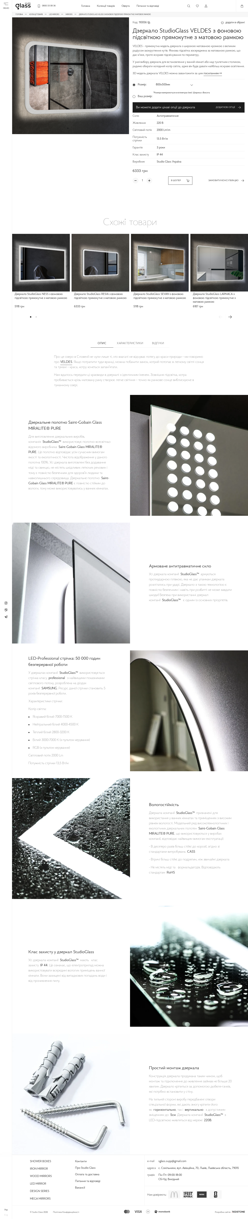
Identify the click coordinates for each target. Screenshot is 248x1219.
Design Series (39, 1191)
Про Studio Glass (85, 1168)
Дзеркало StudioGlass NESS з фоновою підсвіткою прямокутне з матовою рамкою (41, 296)
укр (6, 1210)
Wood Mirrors (41, 1176)
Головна (85, 6)
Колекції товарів (106, 6)
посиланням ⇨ (213, 73)
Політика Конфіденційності (66, 1212)
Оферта (126, 6)
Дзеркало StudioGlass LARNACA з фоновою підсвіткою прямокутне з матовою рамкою (214, 298)
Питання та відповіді (148, 6)
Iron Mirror (39, 1168)
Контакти (81, 1161)
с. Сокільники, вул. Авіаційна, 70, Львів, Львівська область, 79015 (198, 1168)
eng (6, 1215)
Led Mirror (38, 1183)
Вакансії (80, 1187)
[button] (68, 128)
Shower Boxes (40, 1161)
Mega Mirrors (40, 1198)
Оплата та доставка (87, 1174)
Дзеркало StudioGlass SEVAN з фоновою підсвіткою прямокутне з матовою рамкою (159, 296)
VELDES (66, 362)
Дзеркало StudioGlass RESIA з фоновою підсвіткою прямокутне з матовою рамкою (100, 296)
